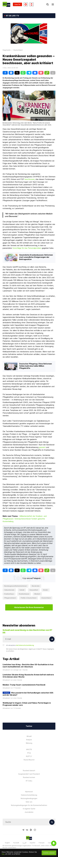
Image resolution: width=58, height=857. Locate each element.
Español (32, 843)
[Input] (29, 639)
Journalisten (29, 812)
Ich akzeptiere (20, 645)
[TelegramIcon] (23, 830)
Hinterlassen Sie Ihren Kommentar (29, 607)
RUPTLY (29, 756)
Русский (16, 843)
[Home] (6, 4)
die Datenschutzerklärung (25, 645)
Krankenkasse (24, 594)
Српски (50, 843)
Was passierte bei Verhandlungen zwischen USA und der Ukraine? (28, 694)
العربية (24, 843)
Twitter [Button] (29, 726)
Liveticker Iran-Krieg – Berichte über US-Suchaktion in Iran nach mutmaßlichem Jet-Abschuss (28, 665)
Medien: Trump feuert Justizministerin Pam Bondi (24, 685)
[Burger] (52, 4)
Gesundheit (34, 590)
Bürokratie (35, 586)
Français (41, 843)
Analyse (29, 740)
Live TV (17, 4)
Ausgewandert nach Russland (29, 774)
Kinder (45, 590)
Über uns (29, 802)
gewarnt (42, 447)
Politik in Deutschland (28, 598)
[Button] (52, 639)
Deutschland (46, 598)
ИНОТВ (29, 749)
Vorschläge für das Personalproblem (26, 248)
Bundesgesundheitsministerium (15, 586)
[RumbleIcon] (31, 830)
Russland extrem (29, 777)
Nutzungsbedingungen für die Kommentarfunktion (29, 805)
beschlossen (30, 179)
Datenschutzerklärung (29, 795)
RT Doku (29, 781)
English (7, 843)
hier (3, 854)
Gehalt (22, 590)
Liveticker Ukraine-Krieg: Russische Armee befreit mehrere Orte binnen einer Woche (28, 676)
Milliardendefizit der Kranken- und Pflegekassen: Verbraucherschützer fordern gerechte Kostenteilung (25, 518)
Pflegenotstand (10, 598)
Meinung (29, 743)
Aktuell (29, 736)
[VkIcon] (27, 830)
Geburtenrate (9, 590)
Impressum (29, 792)
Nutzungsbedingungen (29, 798)
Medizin (37, 594)
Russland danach (29, 770)
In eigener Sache (29, 809)
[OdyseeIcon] (35, 830)
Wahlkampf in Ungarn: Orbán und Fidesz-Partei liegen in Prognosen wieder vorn (27, 704)
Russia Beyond (29, 760)
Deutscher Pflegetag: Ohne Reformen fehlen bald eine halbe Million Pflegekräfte (35, 366)
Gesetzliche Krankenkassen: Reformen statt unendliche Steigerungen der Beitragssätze (36, 257)
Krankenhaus (9, 594)
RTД (29, 753)
